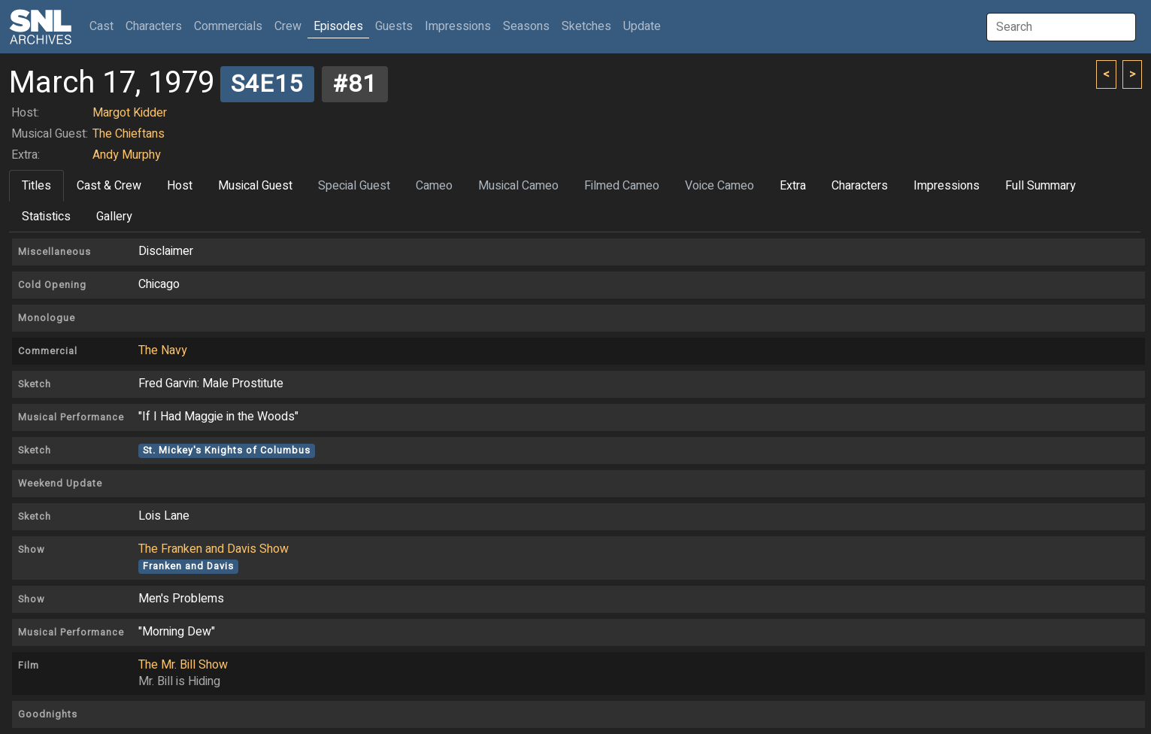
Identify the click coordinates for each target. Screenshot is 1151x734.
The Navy (162, 350)
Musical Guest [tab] (255, 186)
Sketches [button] (586, 26)
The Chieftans (128, 134)
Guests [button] (394, 26)
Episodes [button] (338, 26)
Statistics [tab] (46, 217)
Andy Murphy (126, 155)
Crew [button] (287, 26)
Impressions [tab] (946, 186)
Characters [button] (154, 26)
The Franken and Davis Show (213, 549)
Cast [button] (104, 26)
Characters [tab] (859, 186)
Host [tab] (179, 186)
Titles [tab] (36, 186)
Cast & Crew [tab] (109, 186)
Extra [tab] (793, 186)
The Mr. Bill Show (183, 665)
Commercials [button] (228, 26)
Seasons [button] (526, 26)
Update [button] (642, 26)
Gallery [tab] (114, 217)
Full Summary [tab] (1040, 186)
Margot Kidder (129, 113)
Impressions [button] (458, 26)
